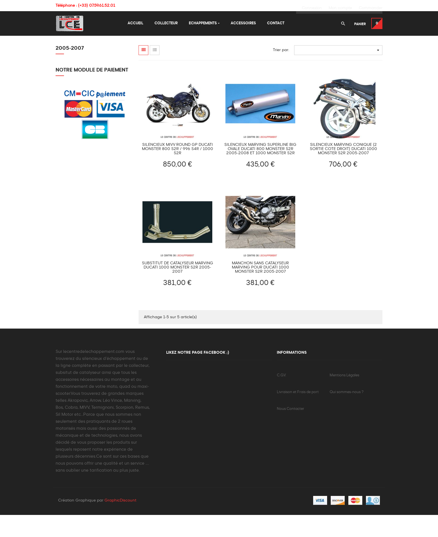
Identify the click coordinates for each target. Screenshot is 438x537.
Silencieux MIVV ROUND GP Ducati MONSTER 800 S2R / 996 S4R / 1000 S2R (177, 170)
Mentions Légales (344, 397)
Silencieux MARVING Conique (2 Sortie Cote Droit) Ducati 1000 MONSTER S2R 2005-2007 (343, 170)
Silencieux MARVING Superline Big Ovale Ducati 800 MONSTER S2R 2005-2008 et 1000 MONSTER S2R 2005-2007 (260, 170)
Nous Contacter (290, 430)
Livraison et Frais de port (298, 413)
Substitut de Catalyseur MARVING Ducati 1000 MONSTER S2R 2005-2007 (177, 289)
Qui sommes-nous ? (346, 413)
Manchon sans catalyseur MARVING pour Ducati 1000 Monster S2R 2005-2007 (260, 289)
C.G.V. (281, 397)
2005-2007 (70, 69)
